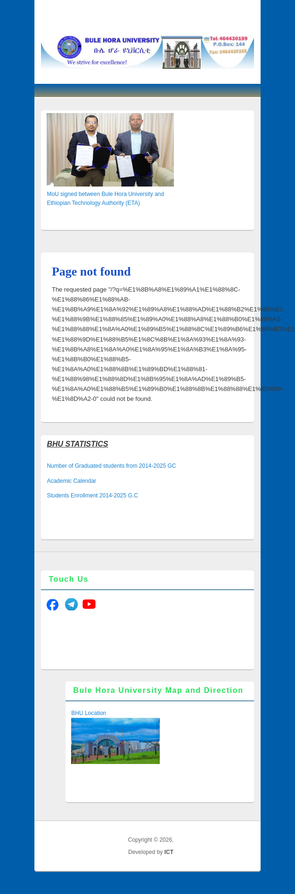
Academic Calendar (71, 481)
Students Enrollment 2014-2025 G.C (92, 495)
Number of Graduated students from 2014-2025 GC (111, 466)
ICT (168, 852)
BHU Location (88, 713)
